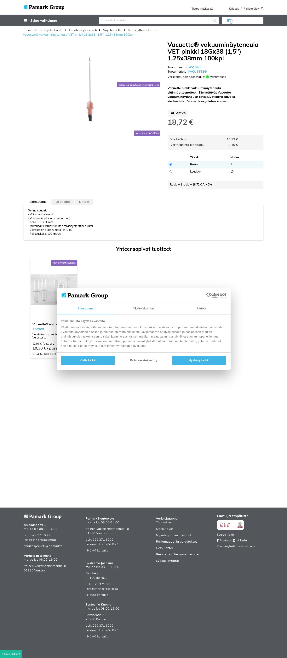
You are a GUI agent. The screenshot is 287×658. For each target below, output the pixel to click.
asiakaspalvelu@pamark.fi (43, 546)
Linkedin (242, 540)
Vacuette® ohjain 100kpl (50, 324)
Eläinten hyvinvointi (83, 30)
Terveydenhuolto (51, 30)
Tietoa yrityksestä (202, 9)
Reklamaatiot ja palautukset (176, 541)
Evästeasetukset (143, 360)
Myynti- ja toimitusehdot (173, 535)
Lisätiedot (62, 202)
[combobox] (159, 20)
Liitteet (84, 202)
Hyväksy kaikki (199, 360)
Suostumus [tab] (85, 308)
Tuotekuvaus (37, 202)
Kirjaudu (234, 9)
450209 (38, 329)
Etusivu (28, 30)
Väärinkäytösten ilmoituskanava (236, 546)
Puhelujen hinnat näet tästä (40, 540)
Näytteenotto (113, 30)
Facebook (226, 540)
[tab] (37, 202)
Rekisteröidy (251, 9)
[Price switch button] (178, 113)
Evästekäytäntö (167, 561)
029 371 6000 (41, 535)
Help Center (164, 548)
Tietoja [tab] (201, 308)
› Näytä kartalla (97, 550)
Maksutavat (164, 529)
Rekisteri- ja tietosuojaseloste (177, 554)
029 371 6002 (103, 539)
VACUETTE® (197, 71)
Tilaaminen (164, 522)
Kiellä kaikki (88, 360)
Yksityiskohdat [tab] (143, 308)
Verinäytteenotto (140, 30)
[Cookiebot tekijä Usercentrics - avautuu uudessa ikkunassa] (209, 295)
